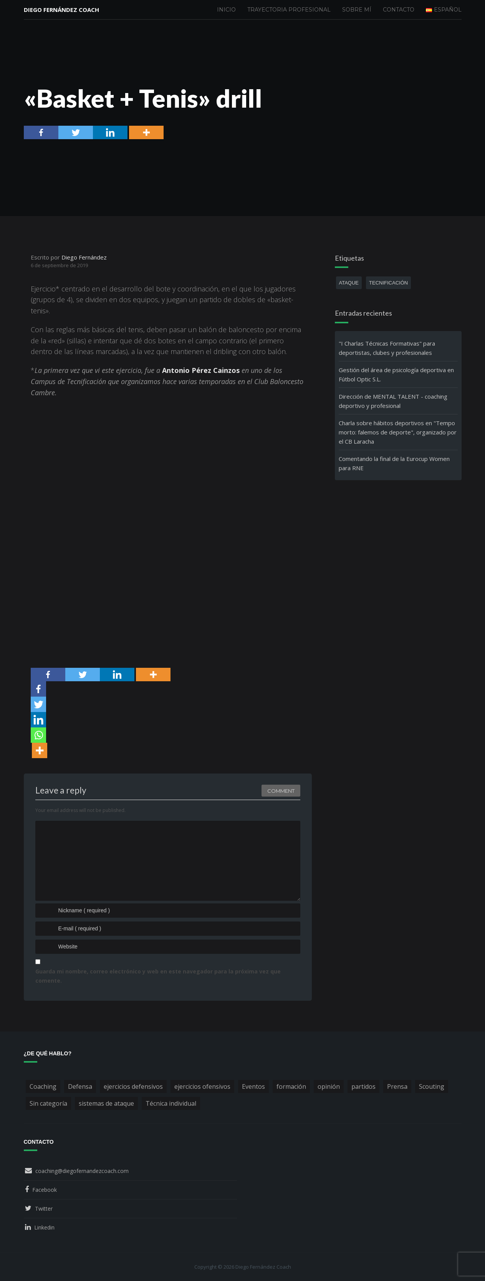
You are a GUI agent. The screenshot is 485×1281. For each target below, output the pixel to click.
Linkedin (44, 1227)
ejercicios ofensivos (202, 1086)
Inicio (226, 9)
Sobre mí (356, 9)
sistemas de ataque (106, 1103)
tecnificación (388, 283)
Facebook (44, 1189)
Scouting (431, 1086)
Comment (281, 791)
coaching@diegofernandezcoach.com (82, 1171)
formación (291, 1086)
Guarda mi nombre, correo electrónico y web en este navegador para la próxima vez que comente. (158, 976)
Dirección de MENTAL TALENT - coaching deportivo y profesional (393, 401)
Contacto (398, 9)
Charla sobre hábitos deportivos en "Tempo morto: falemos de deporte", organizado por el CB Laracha (398, 432)
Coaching (43, 1086)
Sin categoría (48, 1103)
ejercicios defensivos (133, 1086)
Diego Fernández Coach (61, 9)
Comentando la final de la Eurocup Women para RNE (394, 463)
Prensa (397, 1086)
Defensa (80, 1086)
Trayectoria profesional (289, 9)
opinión (329, 1086)
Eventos (253, 1086)
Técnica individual (171, 1103)
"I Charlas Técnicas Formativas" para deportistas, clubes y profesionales (387, 347)
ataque (349, 283)
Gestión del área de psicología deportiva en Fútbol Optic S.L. (396, 374)
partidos (363, 1086)
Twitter (44, 1208)
